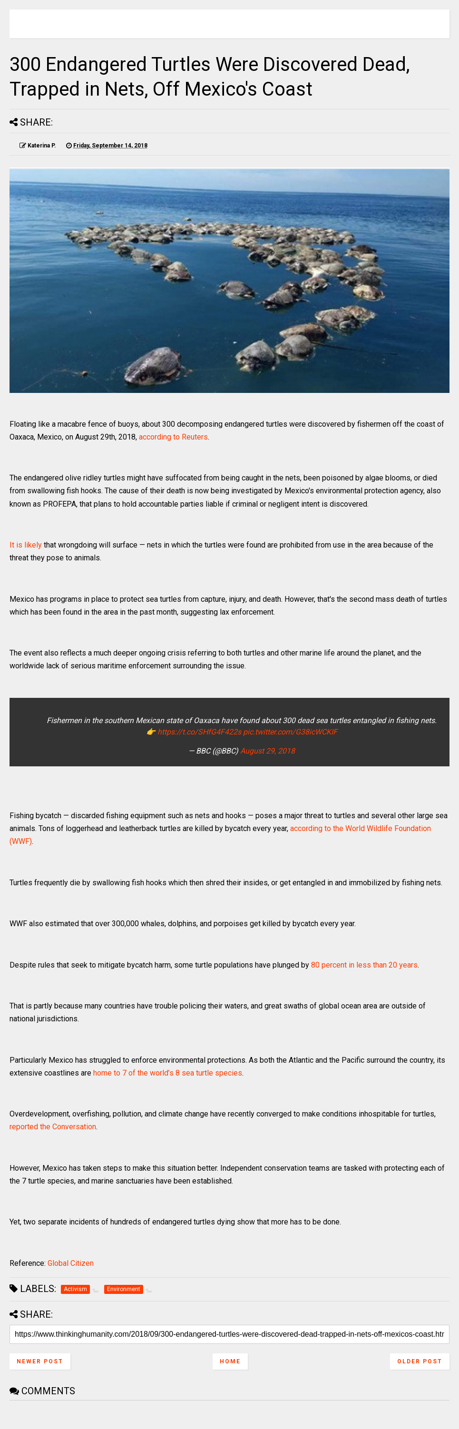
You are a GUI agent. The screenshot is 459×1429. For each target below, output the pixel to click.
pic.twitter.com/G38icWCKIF (290, 731)
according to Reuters (173, 436)
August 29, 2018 (267, 750)
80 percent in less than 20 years (364, 964)
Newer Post (40, 1361)
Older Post (419, 1361)
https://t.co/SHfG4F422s (199, 731)
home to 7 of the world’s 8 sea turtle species (167, 1072)
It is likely (26, 544)
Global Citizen (71, 1263)
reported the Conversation (53, 1126)
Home (230, 1361)
